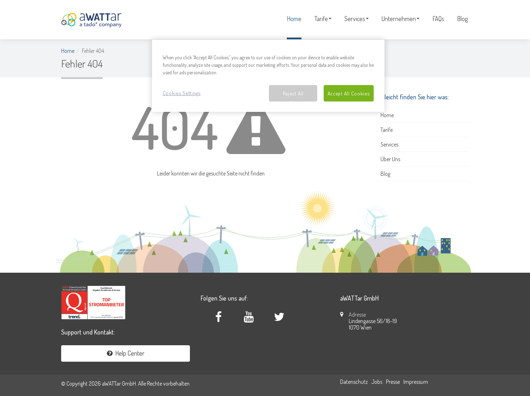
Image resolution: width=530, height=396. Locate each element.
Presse (393, 381)
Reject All (293, 93)
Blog (462, 19)
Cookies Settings (182, 93)
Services (356, 19)
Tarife (323, 19)
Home (294, 19)
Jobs (376, 381)
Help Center (125, 353)
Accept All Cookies (349, 93)
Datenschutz (354, 381)
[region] (268, 76)
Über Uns (390, 159)
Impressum (415, 381)
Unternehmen (400, 19)
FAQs (438, 19)
